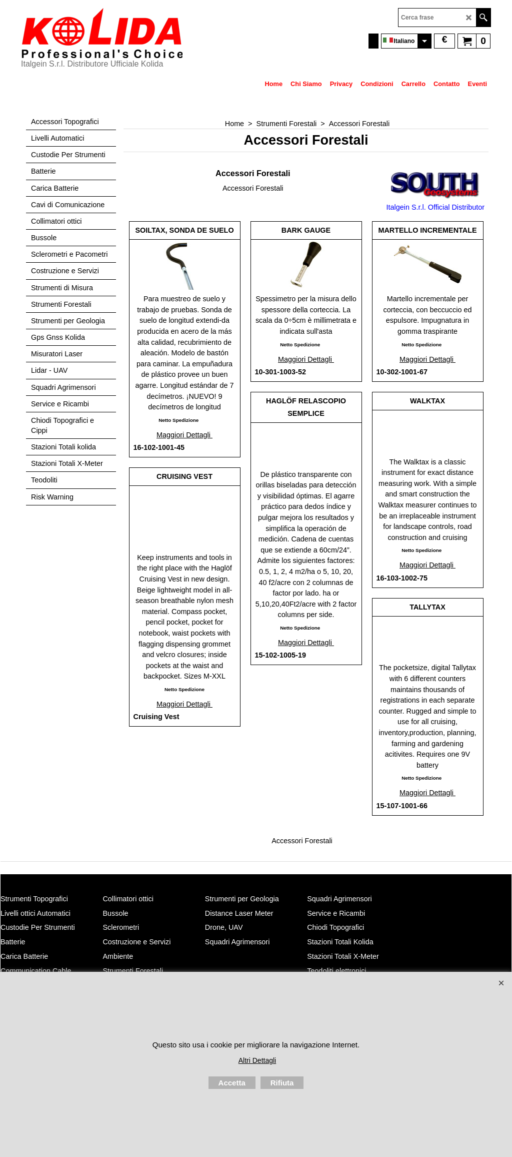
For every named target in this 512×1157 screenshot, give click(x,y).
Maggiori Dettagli (184, 435)
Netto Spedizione (178, 420)
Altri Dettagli (257, 1060)
